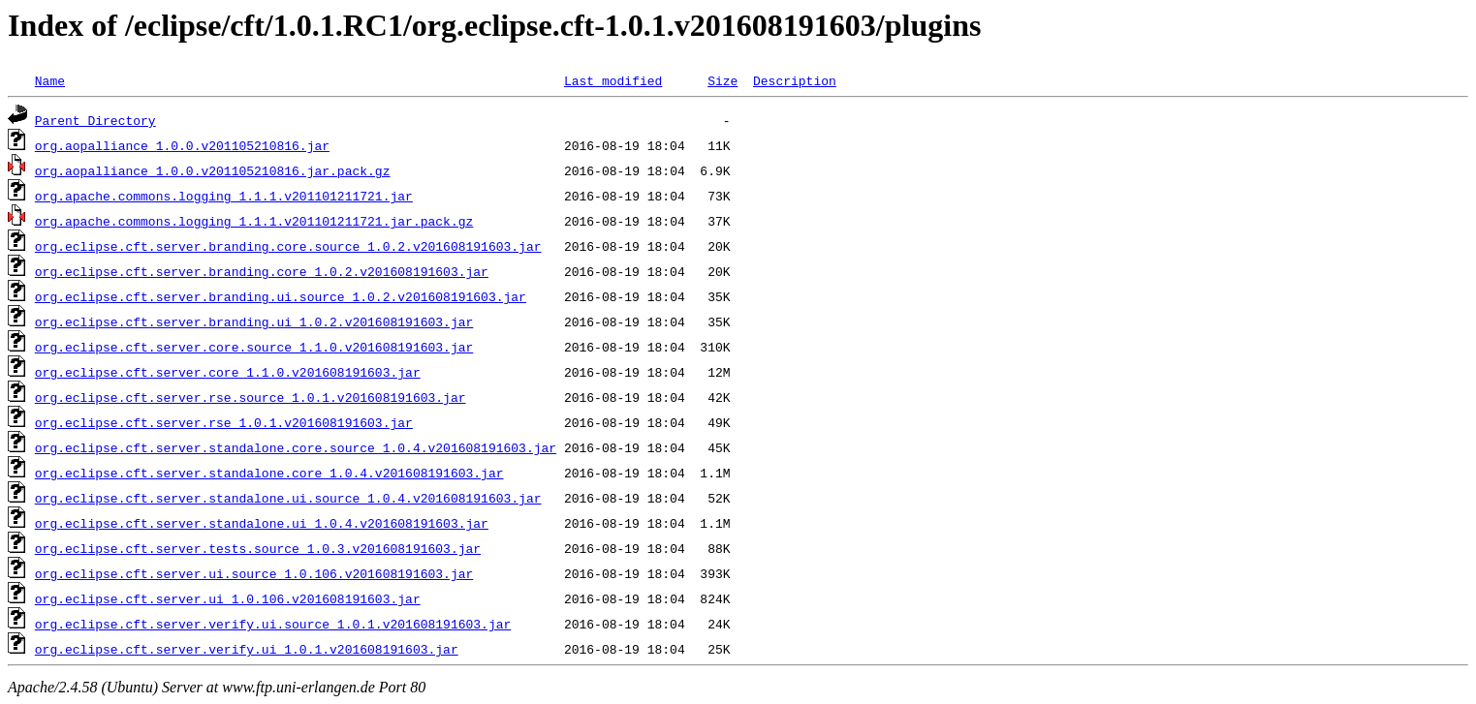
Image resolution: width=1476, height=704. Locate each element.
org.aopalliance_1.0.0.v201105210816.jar (182, 145)
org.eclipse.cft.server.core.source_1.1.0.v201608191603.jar (254, 346)
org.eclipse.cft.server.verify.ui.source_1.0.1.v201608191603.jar (273, 623)
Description (794, 80)
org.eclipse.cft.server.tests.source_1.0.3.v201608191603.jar (258, 548)
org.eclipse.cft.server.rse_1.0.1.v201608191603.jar (224, 422)
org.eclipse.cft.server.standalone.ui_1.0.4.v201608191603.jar (261, 523)
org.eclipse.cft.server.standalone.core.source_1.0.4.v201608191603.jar (295, 447)
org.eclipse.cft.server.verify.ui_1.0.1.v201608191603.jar (246, 649)
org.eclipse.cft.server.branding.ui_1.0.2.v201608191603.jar (254, 321)
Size (722, 80)
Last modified (613, 80)
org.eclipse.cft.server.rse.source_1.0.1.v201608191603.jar (250, 397)
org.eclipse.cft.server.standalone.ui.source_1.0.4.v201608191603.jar (288, 497)
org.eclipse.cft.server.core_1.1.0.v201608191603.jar (228, 372)
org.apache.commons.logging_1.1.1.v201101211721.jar (224, 195)
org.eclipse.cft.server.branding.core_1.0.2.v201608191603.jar (261, 271)
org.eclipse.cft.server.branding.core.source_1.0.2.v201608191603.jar (288, 246)
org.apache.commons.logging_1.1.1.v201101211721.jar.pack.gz (254, 221)
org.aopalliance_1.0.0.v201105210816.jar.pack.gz (213, 170)
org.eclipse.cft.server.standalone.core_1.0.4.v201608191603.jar (269, 472)
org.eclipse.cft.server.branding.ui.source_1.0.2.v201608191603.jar (280, 296)
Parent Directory (95, 120)
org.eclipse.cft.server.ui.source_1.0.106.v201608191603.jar (254, 573)
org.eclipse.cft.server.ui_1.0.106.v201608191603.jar (228, 598)
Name (50, 80)
